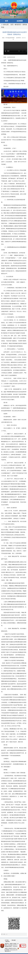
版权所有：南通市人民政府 (11, 943)
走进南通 (20, 21)
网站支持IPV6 (8, 951)
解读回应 (18, 24)
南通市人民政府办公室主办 (11, 948)
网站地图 (14, 940)
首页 (6, 21)
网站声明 (7, 941)
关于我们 (7, 940)
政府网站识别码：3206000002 (11, 946)
